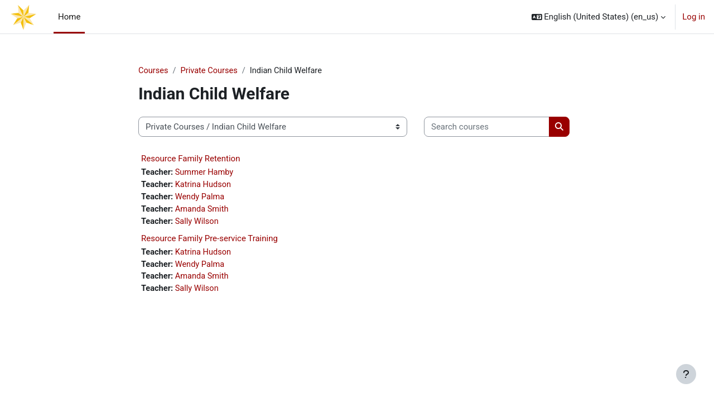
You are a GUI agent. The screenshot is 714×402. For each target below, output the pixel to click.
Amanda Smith (203, 211)
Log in (693, 17)
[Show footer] (686, 374)
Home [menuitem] (69, 17)
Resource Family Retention (190, 159)
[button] (598, 17)
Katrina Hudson (205, 186)
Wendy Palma (201, 198)
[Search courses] (486, 127)
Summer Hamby (206, 173)
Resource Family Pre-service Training (209, 241)
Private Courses (210, 71)
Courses (153, 71)
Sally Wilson (198, 223)
